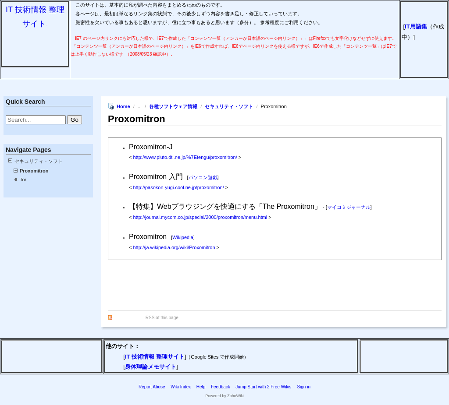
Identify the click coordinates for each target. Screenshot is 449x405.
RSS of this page (162, 317)
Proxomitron (34, 170)
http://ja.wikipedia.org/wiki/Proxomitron (174, 247)
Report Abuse (152, 386)
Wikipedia (182, 237)
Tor (23, 179)
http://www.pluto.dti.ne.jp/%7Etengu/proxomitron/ (185, 157)
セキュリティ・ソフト (38, 161)
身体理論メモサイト (150, 366)
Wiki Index (181, 386)
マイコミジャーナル (349, 207)
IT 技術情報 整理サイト (155, 356)
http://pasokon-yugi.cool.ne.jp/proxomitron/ (178, 187)
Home (123, 106)
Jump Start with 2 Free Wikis (263, 386)
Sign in (303, 386)
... (140, 106)
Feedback (220, 386)
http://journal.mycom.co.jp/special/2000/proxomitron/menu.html (200, 217)
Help (201, 386)
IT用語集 (416, 26)
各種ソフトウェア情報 (173, 106)
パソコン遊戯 (203, 177)
